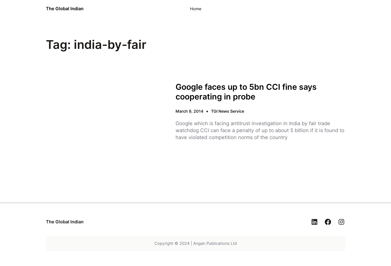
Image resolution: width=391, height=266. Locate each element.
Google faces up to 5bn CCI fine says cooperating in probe (246, 91)
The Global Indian (65, 8)
